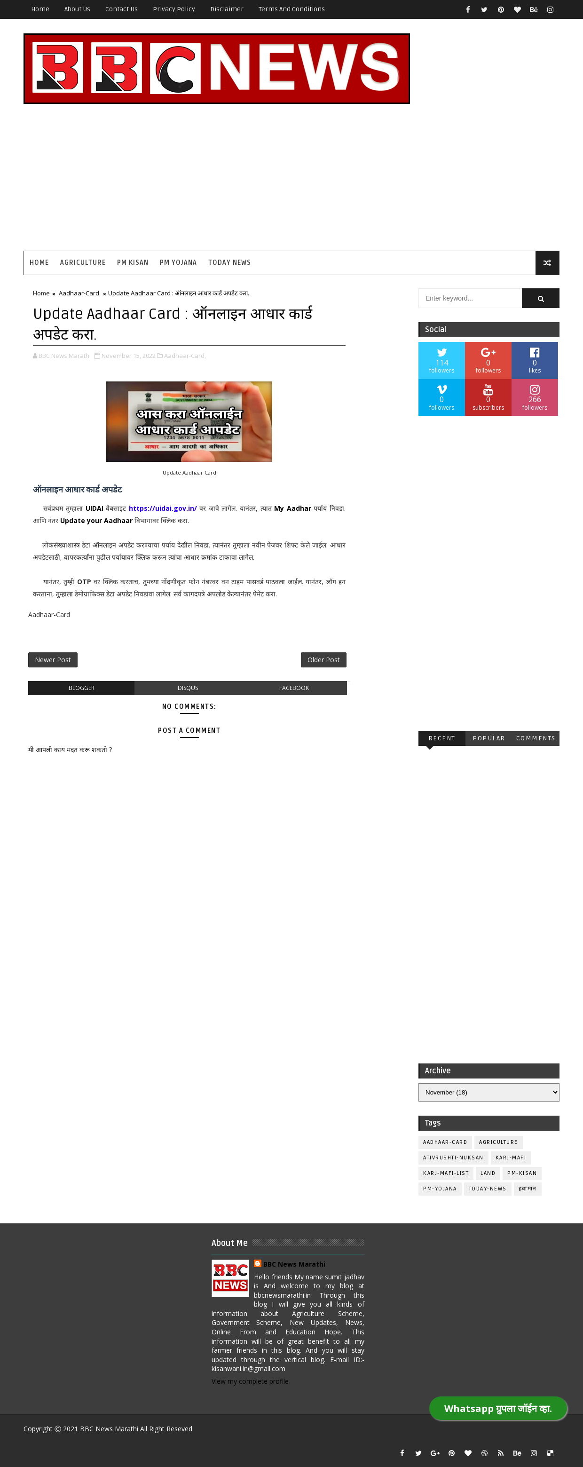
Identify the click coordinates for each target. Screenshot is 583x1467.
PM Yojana (178, 263)
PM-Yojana (440, 1188)
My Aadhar (292, 508)
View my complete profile (250, 1381)
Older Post (323, 659)
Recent (442, 738)
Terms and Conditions (292, 9)
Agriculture (83, 263)
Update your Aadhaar (96, 520)
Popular (489, 738)
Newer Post (53, 659)
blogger (82, 688)
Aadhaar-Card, (185, 355)
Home (40, 9)
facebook (294, 688)
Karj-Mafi (511, 1157)
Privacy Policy (174, 9)
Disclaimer (227, 9)
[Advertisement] (387, 171)
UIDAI (96, 508)
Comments (536, 738)
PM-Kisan (522, 1173)
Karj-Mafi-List (446, 1173)
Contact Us (121, 9)
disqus (188, 688)
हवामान (528, 1188)
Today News (229, 263)
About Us (77, 9)
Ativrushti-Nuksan (453, 1157)
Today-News (488, 1188)
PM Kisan (133, 263)
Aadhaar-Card (79, 293)
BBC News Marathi (294, 1264)
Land (488, 1173)
